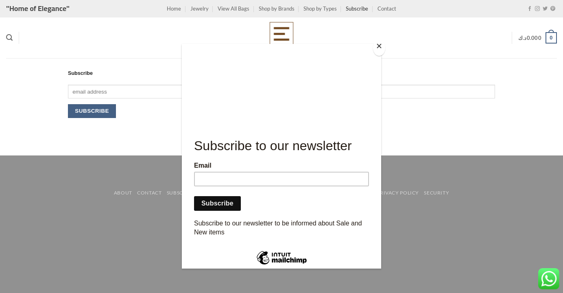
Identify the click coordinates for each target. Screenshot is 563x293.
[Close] (379, 48)
